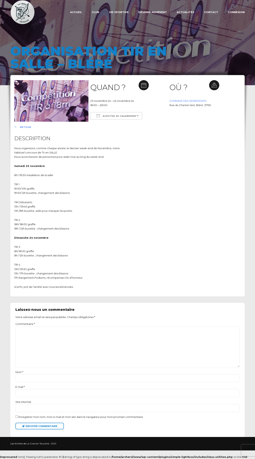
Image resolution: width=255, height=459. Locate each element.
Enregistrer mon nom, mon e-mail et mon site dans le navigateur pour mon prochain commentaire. (81, 416)
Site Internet (23, 401)
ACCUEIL (76, 12)
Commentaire (25, 323)
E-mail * (20, 386)
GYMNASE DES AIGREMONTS (188, 100)
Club (95, 12)
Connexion (236, 12)
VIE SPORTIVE (119, 12)
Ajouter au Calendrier (116, 116)
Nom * (19, 372)
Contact (211, 12)
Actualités (185, 12)
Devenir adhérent (152, 12)
